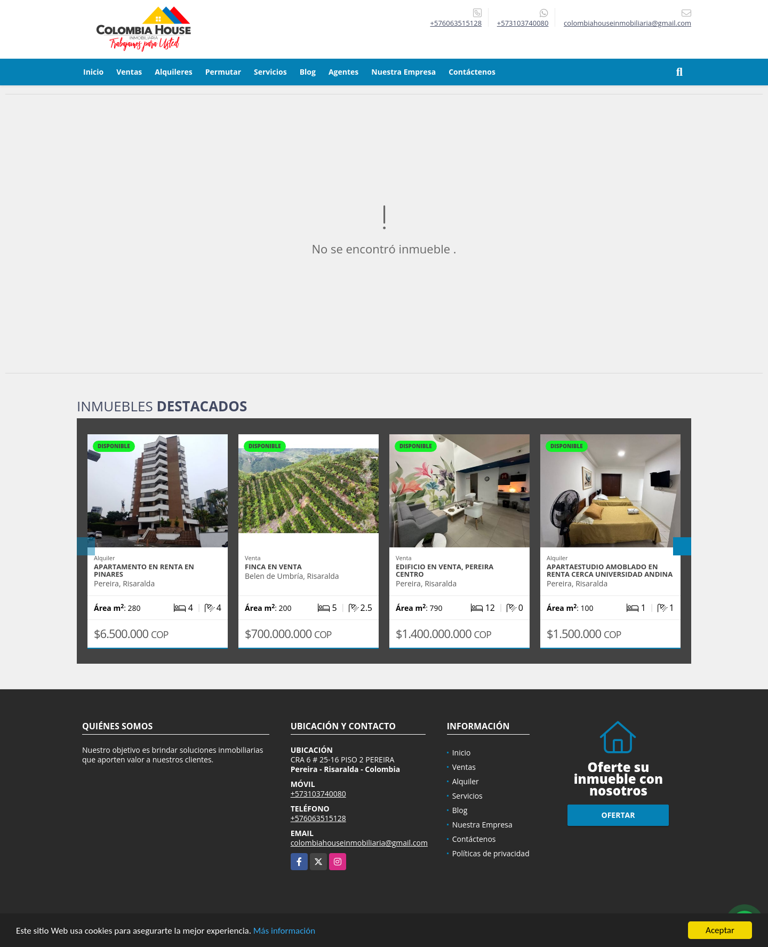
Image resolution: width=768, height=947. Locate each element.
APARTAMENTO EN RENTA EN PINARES (144, 570)
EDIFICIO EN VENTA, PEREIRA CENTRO (444, 570)
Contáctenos (472, 72)
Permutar (223, 72)
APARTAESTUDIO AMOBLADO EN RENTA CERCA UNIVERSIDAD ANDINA (610, 570)
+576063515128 (456, 23)
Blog (308, 72)
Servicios (270, 72)
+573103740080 (523, 23)
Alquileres (173, 72)
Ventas (129, 72)
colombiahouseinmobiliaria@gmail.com (359, 843)
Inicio (93, 72)
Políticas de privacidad (491, 853)
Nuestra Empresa (403, 72)
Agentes (343, 72)
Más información (284, 931)
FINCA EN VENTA (273, 566)
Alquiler (465, 781)
